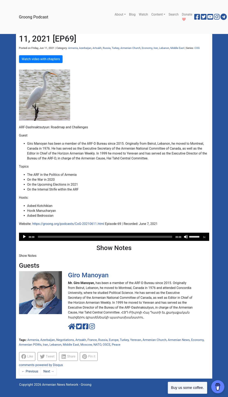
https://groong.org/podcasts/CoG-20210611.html (68, 224)
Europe (113, 340)
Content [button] (157, 14)
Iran (156, 48)
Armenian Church (130, 48)
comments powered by (41, 365)
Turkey (115, 48)
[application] (114, 237)
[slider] (105, 237)
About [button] (119, 14)
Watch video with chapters (41, 59)
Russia (106, 48)
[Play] (24, 237)
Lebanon (164, 48)
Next (48, 371)
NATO (97, 344)
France (92, 340)
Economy (147, 48)
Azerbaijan (85, 48)
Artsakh (96, 48)
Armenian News (179, 340)
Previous (30, 371)
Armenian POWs (30, 344)
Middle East (177, 48)
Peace (116, 344)
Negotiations (65, 340)
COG (197, 48)
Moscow (86, 344)
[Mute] (186, 237)
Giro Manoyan (88, 275)
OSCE (106, 344)
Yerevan (135, 340)
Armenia (73, 48)
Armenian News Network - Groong (66, 385)
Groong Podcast (33, 17)
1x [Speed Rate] (204, 237)
